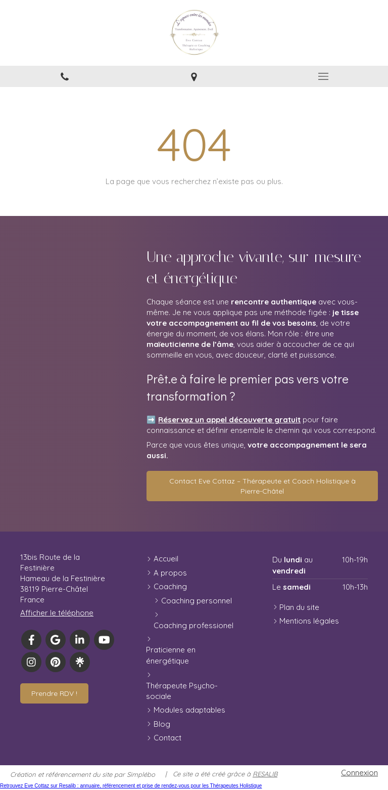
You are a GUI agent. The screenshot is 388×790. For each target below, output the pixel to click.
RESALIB (265, 774)
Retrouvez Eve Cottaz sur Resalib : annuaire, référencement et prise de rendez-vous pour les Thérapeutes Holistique (131, 785)
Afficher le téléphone (56, 613)
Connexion (359, 772)
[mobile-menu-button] (323, 76)
